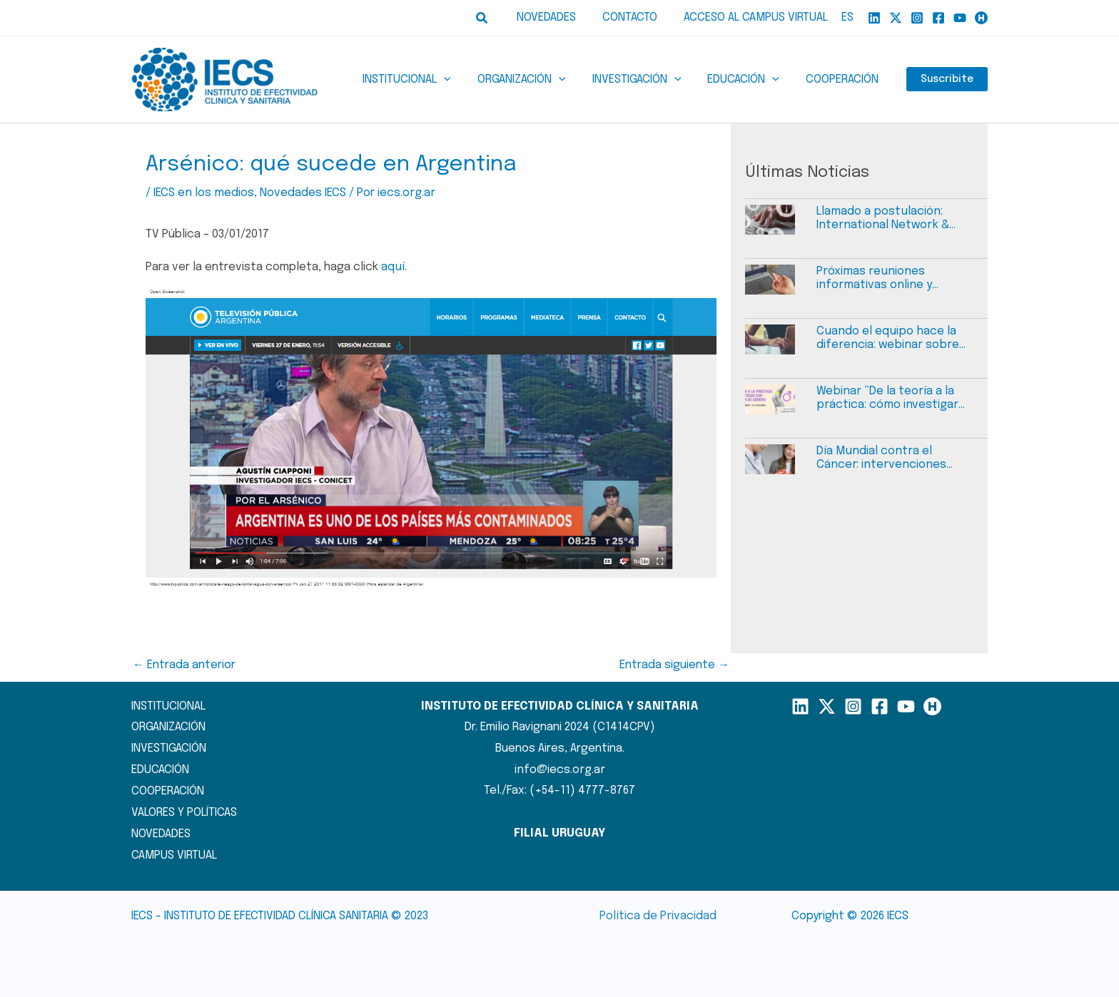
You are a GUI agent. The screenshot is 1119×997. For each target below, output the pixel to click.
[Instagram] (917, 17)
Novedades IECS (301, 193)
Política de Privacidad (657, 915)
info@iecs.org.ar (559, 769)
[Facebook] (938, 17)
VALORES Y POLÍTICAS (184, 812)
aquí (392, 267)
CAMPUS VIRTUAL (174, 854)
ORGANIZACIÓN (168, 727)
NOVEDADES (161, 833)
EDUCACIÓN (160, 769)
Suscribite (947, 80)
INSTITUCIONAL (168, 706)
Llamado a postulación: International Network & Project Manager (880, 218)
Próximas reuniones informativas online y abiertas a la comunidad (881, 278)
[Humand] (981, 17)
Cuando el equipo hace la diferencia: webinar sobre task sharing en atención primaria (885, 338)
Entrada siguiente (674, 665)
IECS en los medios (203, 193)
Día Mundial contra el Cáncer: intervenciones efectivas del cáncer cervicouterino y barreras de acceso (894, 458)
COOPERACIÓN (167, 790)
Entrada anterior (184, 665)
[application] (461, 79)
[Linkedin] (874, 17)
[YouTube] (959, 17)
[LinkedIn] (800, 706)
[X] (895, 17)
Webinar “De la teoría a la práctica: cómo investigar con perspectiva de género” (893, 398)
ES (847, 17)
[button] (493, 18)
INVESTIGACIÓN (168, 748)
